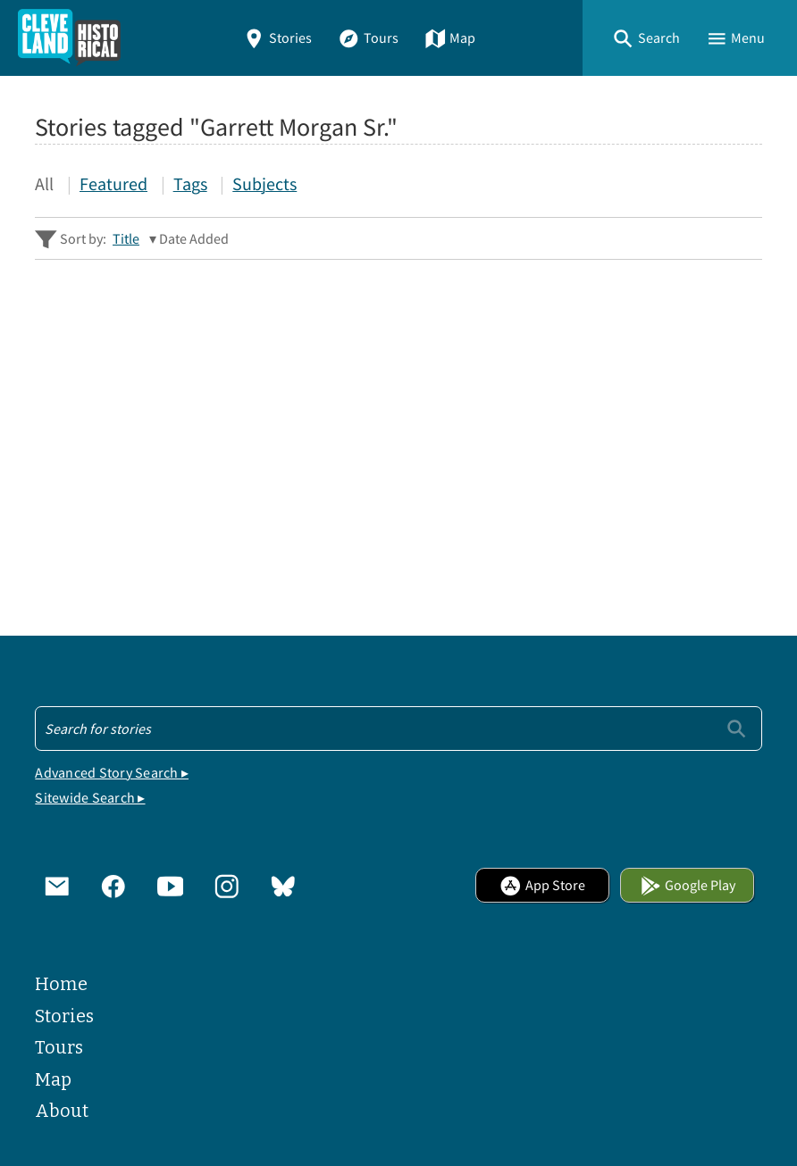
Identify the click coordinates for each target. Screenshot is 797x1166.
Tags (190, 184)
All (44, 184)
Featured (113, 184)
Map (450, 37)
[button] (646, 38)
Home (61, 984)
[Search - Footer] (398, 728)
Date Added (194, 238)
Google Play (688, 885)
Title (126, 238)
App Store (542, 885)
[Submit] (737, 728)
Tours (368, 37)
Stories (277, 37)
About (61, 1111)
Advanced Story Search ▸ (112, 772)
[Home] (69, 38)
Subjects (264, 184)
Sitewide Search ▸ (90, 797)
